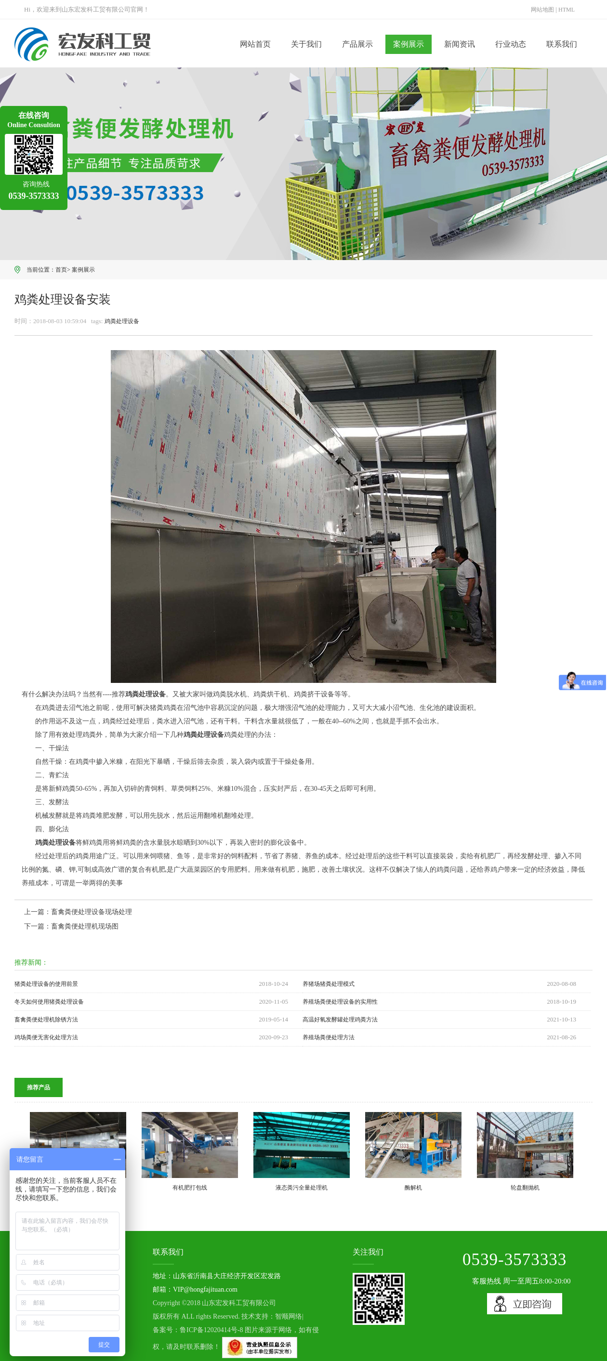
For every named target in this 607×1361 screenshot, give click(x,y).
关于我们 (306, 44)
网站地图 (542, 9)
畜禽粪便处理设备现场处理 (91, 912)
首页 (61, 269)
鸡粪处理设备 (122, 321)
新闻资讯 (459, 44)
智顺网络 (288, 1316)
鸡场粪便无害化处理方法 (46, 1037)
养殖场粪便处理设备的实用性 (340, 1001)
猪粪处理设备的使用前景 (46, 984)
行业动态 (510, 44)
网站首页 (255, 44)
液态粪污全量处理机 (302, 1187)
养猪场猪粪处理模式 (329, 984)
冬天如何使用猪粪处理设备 (49, 1001)
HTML (566, 9)
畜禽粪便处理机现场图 (85, 926)
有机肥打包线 (189, 1187)
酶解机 (413, 1187)
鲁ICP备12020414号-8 (211, 1330)
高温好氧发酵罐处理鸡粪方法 (340, 1019)
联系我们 (561, 44)
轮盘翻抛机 (525, 1187)
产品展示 (357, 44)
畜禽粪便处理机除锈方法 (46, 1019)
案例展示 (408, 44)
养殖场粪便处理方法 (329, 1037)
